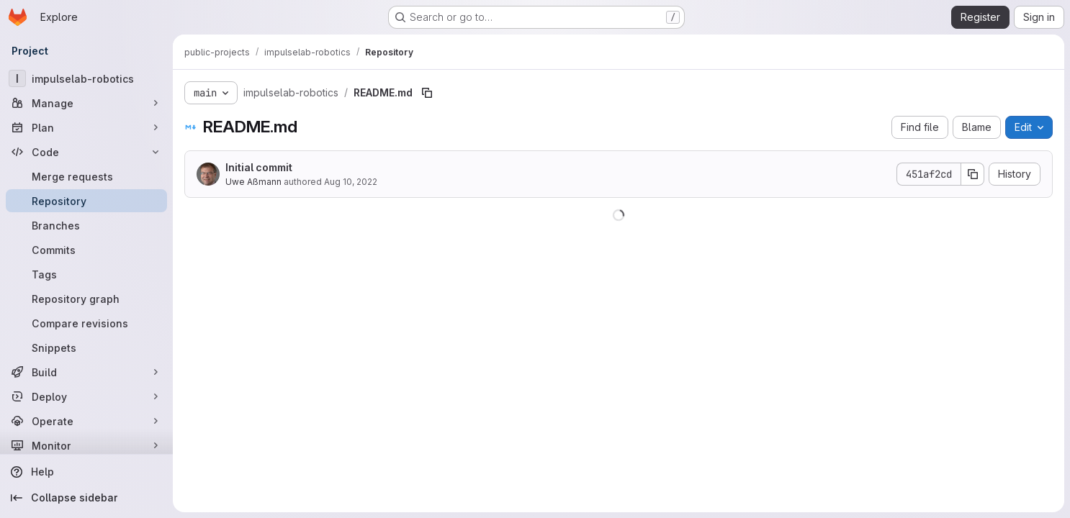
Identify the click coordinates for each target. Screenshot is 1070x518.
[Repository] (86, 200)
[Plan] (86, 127)
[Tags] (86, 274)
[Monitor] (86, 445)
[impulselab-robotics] (86, 78)
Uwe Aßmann (253, 181)
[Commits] (86, 249)
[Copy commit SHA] (972, 174)
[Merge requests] (86, 176)
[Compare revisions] (86, 323)
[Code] (86, 151)
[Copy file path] (427, 92)
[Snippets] (86, 347)
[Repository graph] (86, 298)
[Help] (86, 471)
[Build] (86, 371)
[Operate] (86, 420)
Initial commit (258, 167)
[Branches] (86, 225)
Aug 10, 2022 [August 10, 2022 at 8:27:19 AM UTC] (350, 181)
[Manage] (86, 102)
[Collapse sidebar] (86, 497)
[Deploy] (86, 396)
